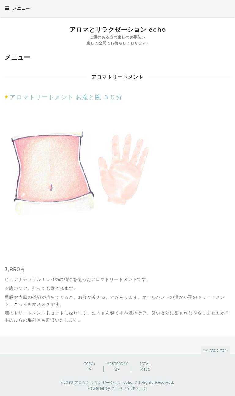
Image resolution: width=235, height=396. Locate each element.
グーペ (117, 388)
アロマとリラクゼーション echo (117, 29)
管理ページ (137, 388)
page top (215, 350)
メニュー (17, 8)
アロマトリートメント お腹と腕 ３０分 (65, 97)
